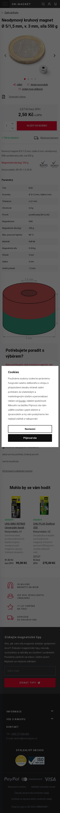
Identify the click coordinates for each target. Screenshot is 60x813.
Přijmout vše (30, 438)
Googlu (22, 401)
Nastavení (30, 429)
